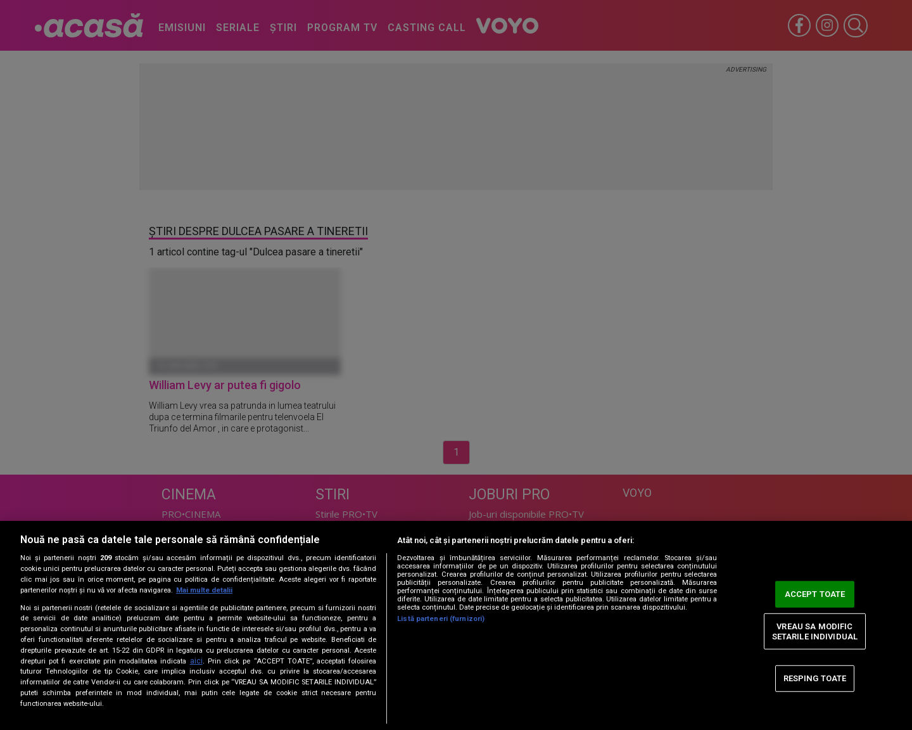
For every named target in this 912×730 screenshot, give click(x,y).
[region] (456, 625)
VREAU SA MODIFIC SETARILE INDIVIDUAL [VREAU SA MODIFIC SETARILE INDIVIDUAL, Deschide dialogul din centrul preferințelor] (815, 631)
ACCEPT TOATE (815, 594)
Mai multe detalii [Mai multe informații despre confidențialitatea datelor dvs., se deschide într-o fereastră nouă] (204, 590)
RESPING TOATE (815, 678)
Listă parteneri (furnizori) (440, 619)
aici (196, 660)
